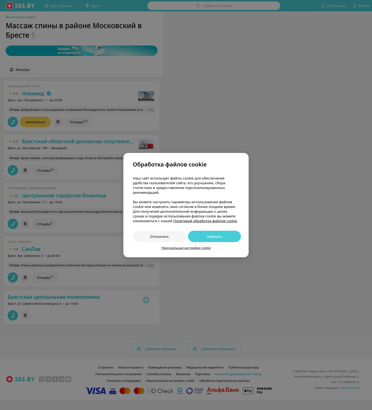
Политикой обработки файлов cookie (205, 220)
